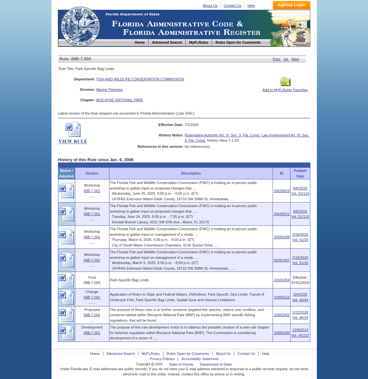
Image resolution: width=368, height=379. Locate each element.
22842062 (282, 315)
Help (251, 5)
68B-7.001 (92, 191)
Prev (277, 59)
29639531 (282, 214)
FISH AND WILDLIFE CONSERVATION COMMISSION (140, 79)
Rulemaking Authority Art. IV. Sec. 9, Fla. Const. (223, 135)
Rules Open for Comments (188, 354)
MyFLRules (151, 354)
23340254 (282, 280)
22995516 (282, 297)
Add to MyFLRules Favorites (285, 88)
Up (286, 59)
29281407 (282, 260)
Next (295, 59)
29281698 (282, 237)
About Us (210, 5)
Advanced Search (120, 354)
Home (80, 25)
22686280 (282, 333)
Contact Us (232, 5)
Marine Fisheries (109, 89)
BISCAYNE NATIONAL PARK (119, 100)
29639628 (282, 191)
